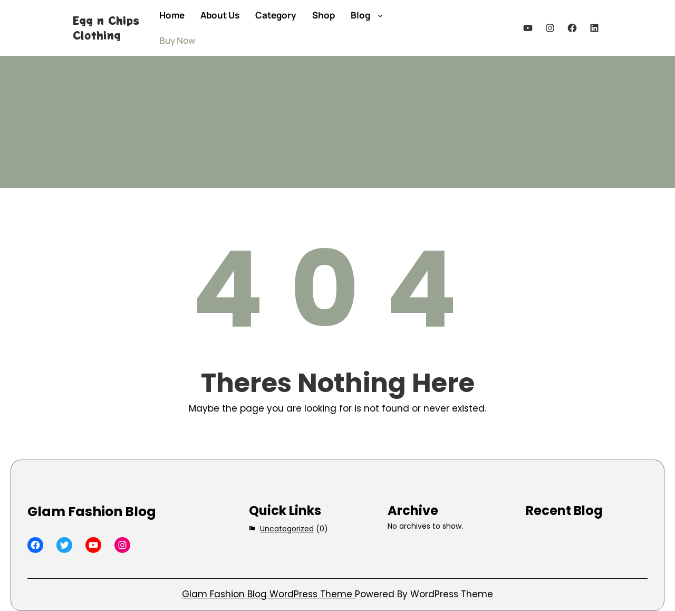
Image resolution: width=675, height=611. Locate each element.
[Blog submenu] (380, 15)
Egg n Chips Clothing (106, 28)
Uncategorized (287, 528)
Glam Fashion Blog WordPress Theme (268, 594)
